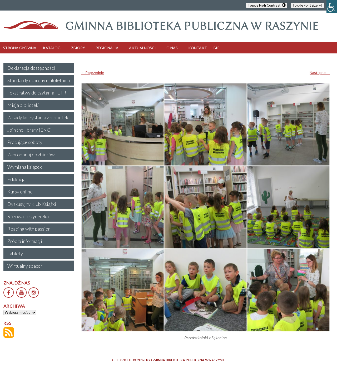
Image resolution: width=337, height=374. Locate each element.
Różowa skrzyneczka (28, 216)
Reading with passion (29, 229)
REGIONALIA (107, 48)
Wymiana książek (24, 167)
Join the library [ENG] (29, 130)
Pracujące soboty (24, 142)
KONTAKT (197, 48)
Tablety (15, 253)
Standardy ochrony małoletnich (38, 80)
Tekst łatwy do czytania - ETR (36, 93)
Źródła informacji (24, 241)
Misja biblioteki (23, 105)
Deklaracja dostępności (31, 68)
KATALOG (52, 48)
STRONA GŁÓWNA (19, 48)
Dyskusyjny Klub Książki (31, 204)
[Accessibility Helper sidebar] (331, 6)
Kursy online (20, 192)
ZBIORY (78, 48)
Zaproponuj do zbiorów (30, 154)
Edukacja (16, 179)
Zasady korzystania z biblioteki (38, 117)
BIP (217, 48)
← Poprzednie (92, 72)
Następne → (320, 72)
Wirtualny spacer (24, 266)
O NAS (172, 48)
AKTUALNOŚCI (142, 48)
